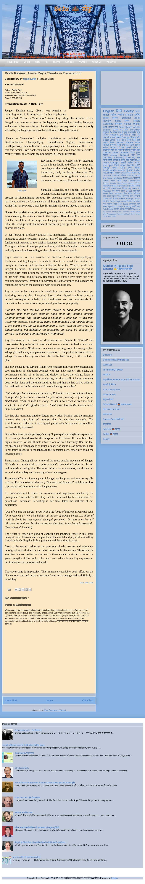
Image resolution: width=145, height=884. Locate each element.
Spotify (106, 439)
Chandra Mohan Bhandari (116, 152)
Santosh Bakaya (124, 142)
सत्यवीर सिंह (136, 173)
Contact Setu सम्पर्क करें (113, 419)
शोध (138, 137)
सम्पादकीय (132, 132)
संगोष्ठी (114, 217)
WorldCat (107, 365)
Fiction (129, 114)
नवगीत (138, 201)
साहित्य (130, 162)
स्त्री (125, 181)
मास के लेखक (107, 217)
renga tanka (121, 201)
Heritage (130, 199)
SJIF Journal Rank (111, 389)
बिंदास (112, 142)
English (108, 111)
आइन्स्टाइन (121, 186)
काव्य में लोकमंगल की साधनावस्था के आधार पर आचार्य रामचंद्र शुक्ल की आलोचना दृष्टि (45, 783)
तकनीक (116, 209)
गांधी (124, 178)
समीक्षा (137, 114)
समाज (105, 206)
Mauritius (107, 191)
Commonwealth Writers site (116, 360)
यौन (104, 204)
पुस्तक (115, 117)
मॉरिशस (137, 186)
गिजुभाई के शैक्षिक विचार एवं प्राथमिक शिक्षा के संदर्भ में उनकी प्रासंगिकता (40, 842)
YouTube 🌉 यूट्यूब (111, 429)
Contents (108, 123)
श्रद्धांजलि (137, 178)
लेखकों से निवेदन (109, 384)
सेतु (46, 61)
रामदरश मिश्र (108, 193)
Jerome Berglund (119, 155)
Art (111, 132)
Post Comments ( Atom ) (55, 710)
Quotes (120, 206)
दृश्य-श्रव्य (136, 191)
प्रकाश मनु (117, 130)
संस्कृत (123, 165)
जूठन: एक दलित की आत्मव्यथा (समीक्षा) (26, 857)
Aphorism (112, 206)
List (105, 127)
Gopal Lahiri (30, 79)
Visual (119, 196)
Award (105, 181)
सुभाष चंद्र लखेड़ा (127, 160)
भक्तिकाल (137, 193)
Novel (128, 157)
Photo (112, 181)
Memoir (136, 147)
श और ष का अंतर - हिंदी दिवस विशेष (27, 798)
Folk (105, 209)
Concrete (107, 175)
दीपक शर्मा (117, 132)
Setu (37, 61)
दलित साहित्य (127, 193)
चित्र (105, 160)
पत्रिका (138, 212)
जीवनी (110, 160)
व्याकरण (109, 204)
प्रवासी (123, 162)
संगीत (104, 214)
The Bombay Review (112, 370)
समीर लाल (136, 150)
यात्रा (131, 170)
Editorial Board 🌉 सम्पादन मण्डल (117, 404)
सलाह (109, 196)
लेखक (106, 117)
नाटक (118, 191)
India (118, 120)
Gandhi (113, 183)
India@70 (116, 175)
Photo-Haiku (117, 212)
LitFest (129, 191)
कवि (126, 130)
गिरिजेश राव (131, 201)
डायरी (134, 206)
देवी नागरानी (119, 150)
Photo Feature (110, 135)
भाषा (138, 157)
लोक (104, 196)
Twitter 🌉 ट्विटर (110, 434)
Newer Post (11, 700)
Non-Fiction (122, 183)
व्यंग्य (138, 132)
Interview (107, 137)
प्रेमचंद (128, 173)
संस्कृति (113, 186)
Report (131, 183)
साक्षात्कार (106, 150)
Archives (111, 61)
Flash (131, 145)
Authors (69, 61)
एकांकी (132, 212)
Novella (121, 170)
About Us (97, 61)
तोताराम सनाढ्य (135, 214)
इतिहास (123, 175)
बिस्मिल (137, 168)
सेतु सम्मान (132, 188)
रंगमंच (127, 209)
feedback (126, 212)
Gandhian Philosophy (113, 157)
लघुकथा (106, 132)
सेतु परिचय (107, 424)
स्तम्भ (126, 120)
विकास (131, 209)
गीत (112, 150)
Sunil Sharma (125, 127)
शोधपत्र (118, 123)
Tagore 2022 (120, 173)
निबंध (119, 145)
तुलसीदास (132, 204)
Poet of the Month (123, 214)
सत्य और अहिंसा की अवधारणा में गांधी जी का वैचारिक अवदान (23, 745)
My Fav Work (109, 201)
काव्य (138, 111)
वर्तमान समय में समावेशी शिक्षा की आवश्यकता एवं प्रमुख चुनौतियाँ (37, 827)
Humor (137, 199)
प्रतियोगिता (107, 186)
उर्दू (127, 170)
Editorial (126, 117)
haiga (125, 204)
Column (129, 178)
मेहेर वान (136, 155)
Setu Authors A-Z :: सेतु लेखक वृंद (28, 730)
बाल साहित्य (116, 137)
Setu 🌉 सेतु (72, 9)
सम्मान (114, 168)
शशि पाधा (128, 150)
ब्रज (138, 206)
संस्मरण (113, 145)
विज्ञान (112, 173)
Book (137, 117)
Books (27, 61)
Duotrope (107, 355)
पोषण (130, 168)
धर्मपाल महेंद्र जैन (132, 135)
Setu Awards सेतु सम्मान (24, 753)
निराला (124, 188)
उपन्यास (105, 199)
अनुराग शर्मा (113, 127)
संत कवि (106, 188)
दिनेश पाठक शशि (133, 140)
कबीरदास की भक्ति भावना (23, 812)
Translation (135, 130)
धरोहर (105, 142)
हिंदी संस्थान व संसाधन (111, 409)
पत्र (133, 157)
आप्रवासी (137, 196)
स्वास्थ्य (114, 196)
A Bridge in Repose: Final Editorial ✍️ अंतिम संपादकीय (118, 267)
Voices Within (132, 123)
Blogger (114, 878)
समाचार (125, 145)
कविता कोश (107, 414)
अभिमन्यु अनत (128, 196)
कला (129, 175)
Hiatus (56, 61)
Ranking (127, 206)
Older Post (87, 700)
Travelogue (117, 178)
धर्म (111, 199)
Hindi (106, 114)
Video (137, 183)
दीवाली (122, 209)
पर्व (139, 188)
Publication (116, 188)
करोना (122, 168)
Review (107, 120)
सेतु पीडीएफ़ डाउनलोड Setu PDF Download (121, 379)
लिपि (138, 204)
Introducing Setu (22, 768)
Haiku (137, 162)
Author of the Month (121, 147)
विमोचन (115, 199)
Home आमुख (12, 61)
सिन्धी (119, 181)
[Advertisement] (121, 87)
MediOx (106, 374)
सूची (121, 135)
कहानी (121, 114)
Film (120, 204)
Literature (118, 193)
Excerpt (125, 137)
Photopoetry (111, 214)
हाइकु (115, 204)
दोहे (113, 191)
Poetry (129, 111)
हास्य (123, 191)
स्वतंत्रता (122, 199)
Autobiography (110, 170)
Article (136, 120)
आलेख (113, 114)
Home (50, 700)
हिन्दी (119, 111)
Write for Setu (109, 394)
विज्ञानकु (106, 168)
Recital (110, 209)
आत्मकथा (116, 160)
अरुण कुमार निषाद (111, 165)
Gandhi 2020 (133, 165)
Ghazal (133, 137)
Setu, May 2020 (86, 583)
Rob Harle (121, 140)
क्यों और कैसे (129, 186)
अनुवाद (124, 132)
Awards (83, 61)
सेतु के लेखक (108, 399)
